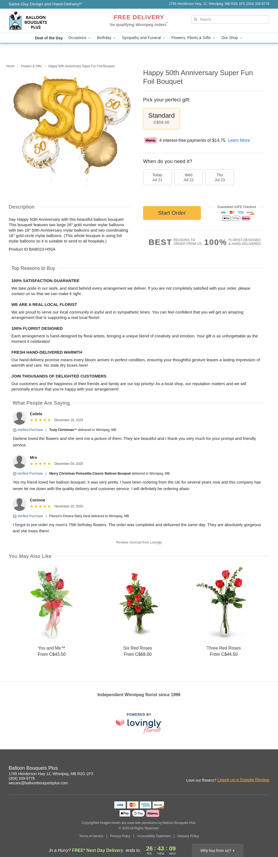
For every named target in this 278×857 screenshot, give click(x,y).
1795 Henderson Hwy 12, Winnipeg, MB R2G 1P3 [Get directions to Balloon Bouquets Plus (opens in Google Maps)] (51, 774)
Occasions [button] (80, 38)
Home (10, 66)
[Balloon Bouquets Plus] (48, 21)
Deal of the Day (49, 38)
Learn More (239, 140)
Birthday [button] (106, 38)
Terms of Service (91, 836)
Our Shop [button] (232, 38)
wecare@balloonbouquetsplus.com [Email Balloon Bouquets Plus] (38, 783)
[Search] (230, 19)
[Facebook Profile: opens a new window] (253, 769)
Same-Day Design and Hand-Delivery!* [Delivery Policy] (45, 4)
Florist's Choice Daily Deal (69, 516)
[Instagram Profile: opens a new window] (241, 769)
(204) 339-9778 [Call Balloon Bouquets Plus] (22, 778)
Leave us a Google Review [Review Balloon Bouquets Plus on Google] (243, 780)
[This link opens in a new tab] (139, 723)
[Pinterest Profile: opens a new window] (265, 769)
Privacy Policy (120, 836)
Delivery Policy (188, 836)
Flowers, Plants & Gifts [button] (194, 38)
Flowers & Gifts (31, 66)
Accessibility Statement (153, 836)
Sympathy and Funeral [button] (144, 38)
